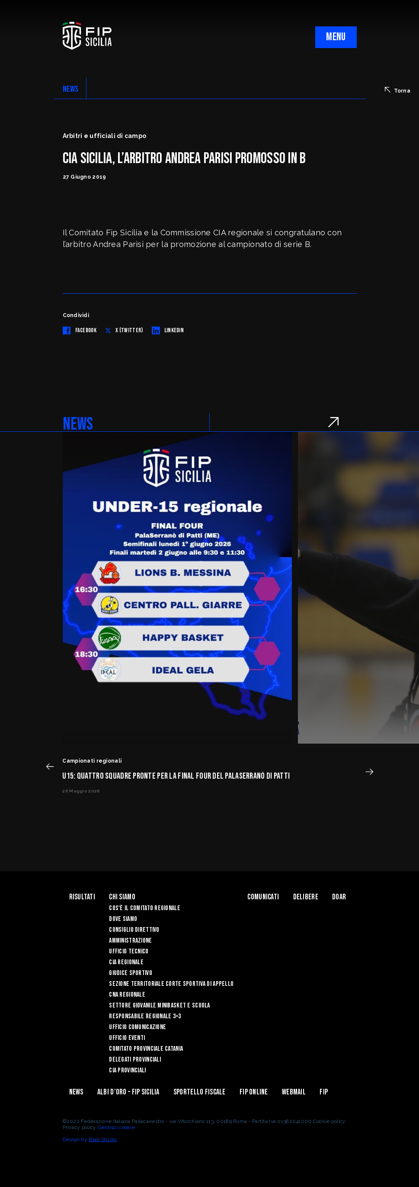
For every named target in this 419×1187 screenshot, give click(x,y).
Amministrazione (130, 941)
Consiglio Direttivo (134, 930)
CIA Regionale (126, 962)
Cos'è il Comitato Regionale (144, 908)
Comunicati (263, 896)
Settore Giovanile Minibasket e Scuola (159, 1005)
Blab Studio (103, 1139)
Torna (397, 90)
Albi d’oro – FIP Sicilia (128, 1092)
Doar (339, 896)
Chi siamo (122, 896)
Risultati (82, 896)
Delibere (305, 896)
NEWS (71, 89)
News (76, 1092)
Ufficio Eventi (127, 1038)
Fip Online (254, 1092)
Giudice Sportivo (130, 973)
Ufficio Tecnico (128, 951)
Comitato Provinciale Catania (146, 1049)
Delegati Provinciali (135, 1059)
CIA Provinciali (127, 1070)
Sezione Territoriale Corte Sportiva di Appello (171, 984)
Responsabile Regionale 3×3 (145, 1016)
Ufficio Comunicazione (137, 1027)
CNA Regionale (127, 995)
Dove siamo (123, 919)
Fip (324, 1092)
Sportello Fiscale (199, 1092)
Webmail (294, 1092)
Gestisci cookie (116, 1127)
